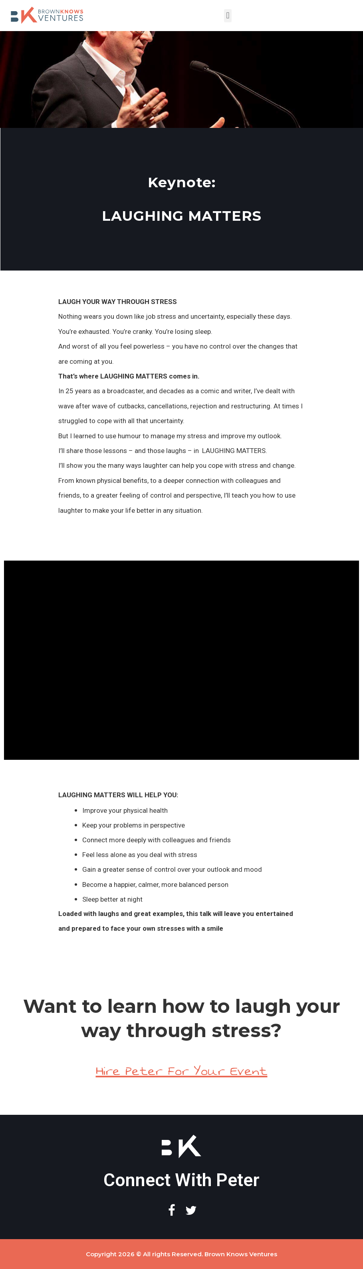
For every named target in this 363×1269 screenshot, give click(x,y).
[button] (228, 15)
